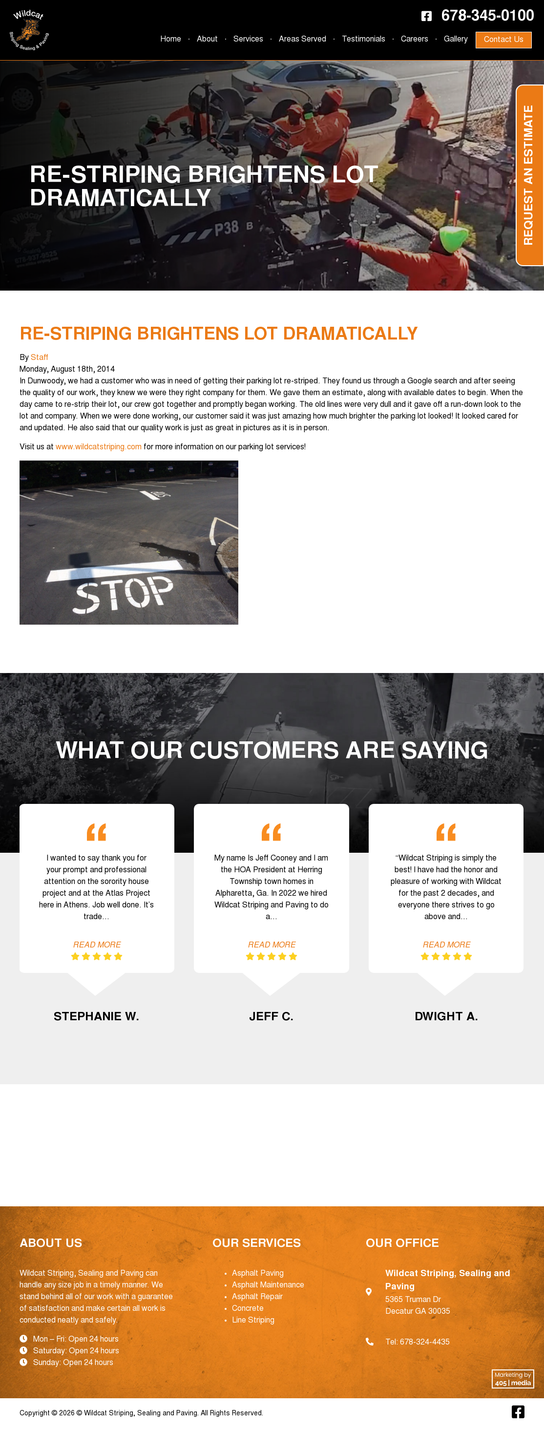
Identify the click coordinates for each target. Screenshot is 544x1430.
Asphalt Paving (258, 1274)
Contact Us (503, 40)
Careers (414, 39)
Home (170, 39)
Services (248, 39)
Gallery (456, 39)
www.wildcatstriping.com (98, 447)
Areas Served (302, 39)
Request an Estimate (530, 175)
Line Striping (253, 1321)
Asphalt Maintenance (268, 1285)
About (207, 39)
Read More (97, 945)
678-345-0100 (487, 17)
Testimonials (363, 39)
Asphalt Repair (257, 1297)
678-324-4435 (425, 1342)
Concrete (248, 1309)
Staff (39, 358)
